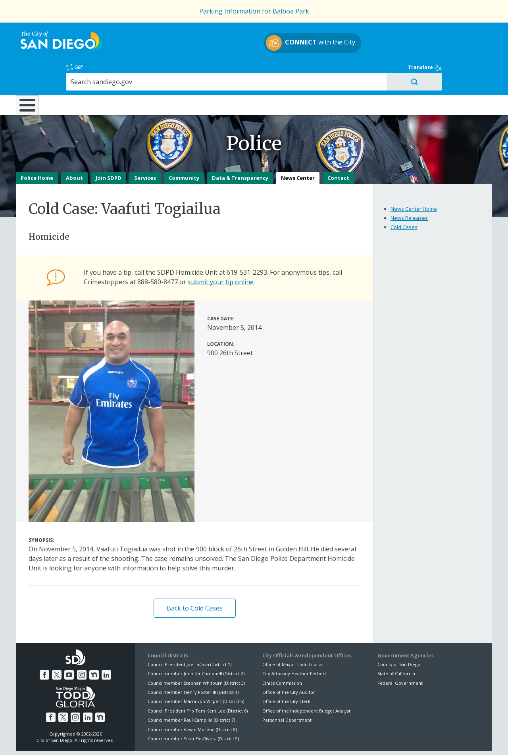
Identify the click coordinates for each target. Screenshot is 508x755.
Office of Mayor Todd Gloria (292, 636)
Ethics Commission (282, 655)
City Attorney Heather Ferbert (294, 646)
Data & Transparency (240, 150)
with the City (252, 44)
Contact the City (344, 739)
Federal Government (400, 655)
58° (381, 32)
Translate (475, 32)
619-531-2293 (247, 244)
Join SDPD (108, 150)
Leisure (82, 71)
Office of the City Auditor (288, 664)
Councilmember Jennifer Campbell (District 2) (196, 646)
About (74, 150)
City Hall (452, 71)
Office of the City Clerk (286, 673)
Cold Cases (404, 199)
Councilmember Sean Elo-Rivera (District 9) (193, 711)
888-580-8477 (157, 254)
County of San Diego (398, 636)
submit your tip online (221, 254)
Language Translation (289, 739)
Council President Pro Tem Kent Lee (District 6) (198, 683)
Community (184, 150)
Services (145, 150)
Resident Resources (154, 71)
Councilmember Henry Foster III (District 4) (193, 664)
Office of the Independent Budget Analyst (306, 683)
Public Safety (375, 71)
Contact (338, 150)
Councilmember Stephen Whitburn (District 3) (196, 655)
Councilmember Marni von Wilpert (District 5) (196, 673)
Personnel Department (287, 692)
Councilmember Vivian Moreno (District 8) (192, 701)
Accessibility (237, 739)
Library (299, 71)
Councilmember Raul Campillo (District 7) (191, 692)
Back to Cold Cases (195, 580)
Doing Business (226, 71)
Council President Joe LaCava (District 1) (189, 636)
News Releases (409, 190)
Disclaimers (155, 739)
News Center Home (414, 181)
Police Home (37, 150)
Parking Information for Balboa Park (254, 11)
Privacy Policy (195, 739)
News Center (298, 150)
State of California (396, 646)
